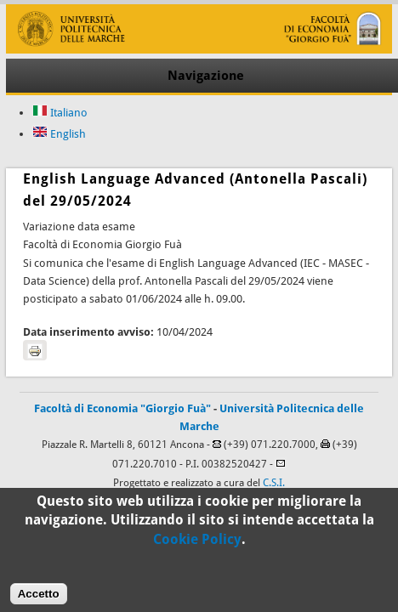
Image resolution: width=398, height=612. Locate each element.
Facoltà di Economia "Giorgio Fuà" (122, 408)
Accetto (39, 599)
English (59, 134)
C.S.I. (274, 483)
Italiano (60, 112)
